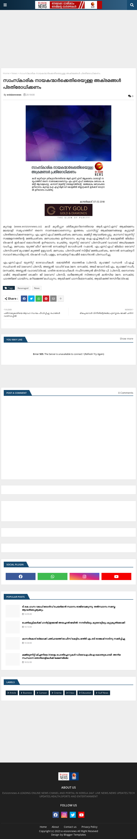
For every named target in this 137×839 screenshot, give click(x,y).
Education (86, 692)
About (55, 826)
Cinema (58, 692)
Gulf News (103, 692)
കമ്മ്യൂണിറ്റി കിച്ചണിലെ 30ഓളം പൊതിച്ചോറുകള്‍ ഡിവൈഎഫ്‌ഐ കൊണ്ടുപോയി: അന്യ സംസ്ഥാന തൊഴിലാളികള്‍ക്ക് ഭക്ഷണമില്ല (71, 656)
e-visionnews (69, 831)
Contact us (70, 826)
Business (27, 692)
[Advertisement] (69, 38)
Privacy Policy (89, 826)
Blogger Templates (75, 834)
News (14, 73)
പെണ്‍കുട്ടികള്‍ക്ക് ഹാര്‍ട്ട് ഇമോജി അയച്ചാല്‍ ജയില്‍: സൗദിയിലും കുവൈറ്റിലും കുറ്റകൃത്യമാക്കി (73, 622)
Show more (126, 338)
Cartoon (43, 692)
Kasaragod (23, 288)
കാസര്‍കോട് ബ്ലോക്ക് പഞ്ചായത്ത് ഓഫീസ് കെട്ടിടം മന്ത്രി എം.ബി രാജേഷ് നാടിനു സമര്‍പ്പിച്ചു (73, 638)
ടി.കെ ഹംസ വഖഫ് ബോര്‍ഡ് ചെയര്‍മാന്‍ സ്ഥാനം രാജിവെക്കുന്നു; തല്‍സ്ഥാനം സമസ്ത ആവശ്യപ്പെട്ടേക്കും (68, 608)
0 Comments (125, 392)
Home (6, 73)
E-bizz (71, 692)
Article (13, 692)
